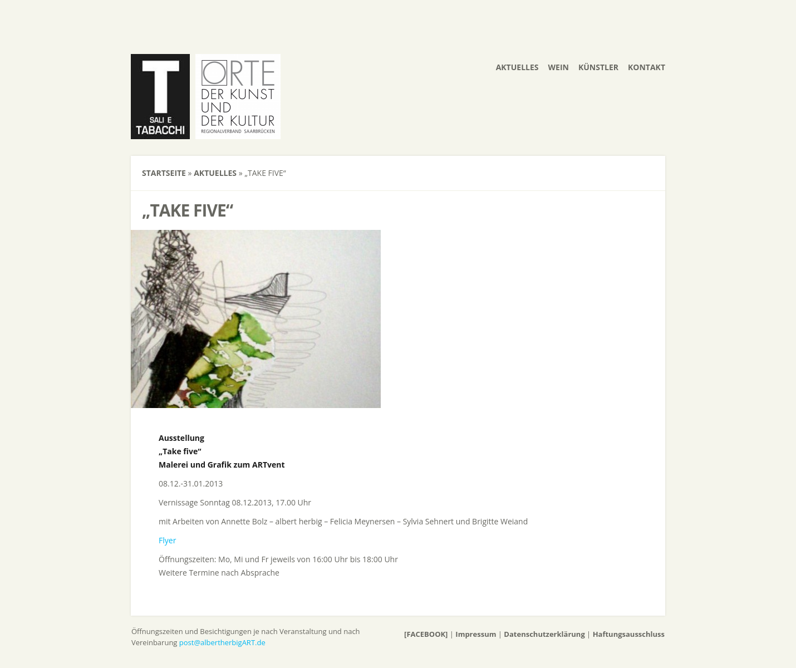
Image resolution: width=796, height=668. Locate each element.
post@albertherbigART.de (222, 642)
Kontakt (646, 67)
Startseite (164, 173)
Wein (558, 67)
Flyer (167, 540)
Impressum (475, 634)
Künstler (598, 67)
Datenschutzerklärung (544, 634)
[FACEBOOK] (426, 634)
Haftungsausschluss (629, 634)
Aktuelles (517, 67)
